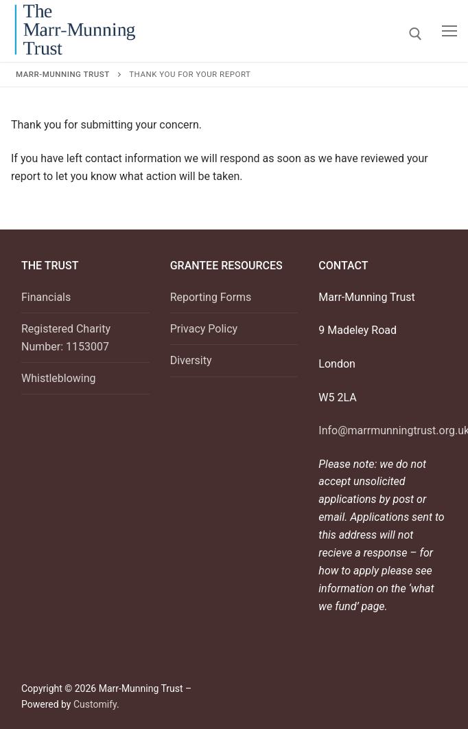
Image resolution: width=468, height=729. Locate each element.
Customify (95, 704)
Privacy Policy (204, 328)
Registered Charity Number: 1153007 (65, 337)
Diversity (191, 360)
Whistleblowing (58, 378)
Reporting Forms (211, 297)
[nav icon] (449, 30)
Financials (46, 297)
